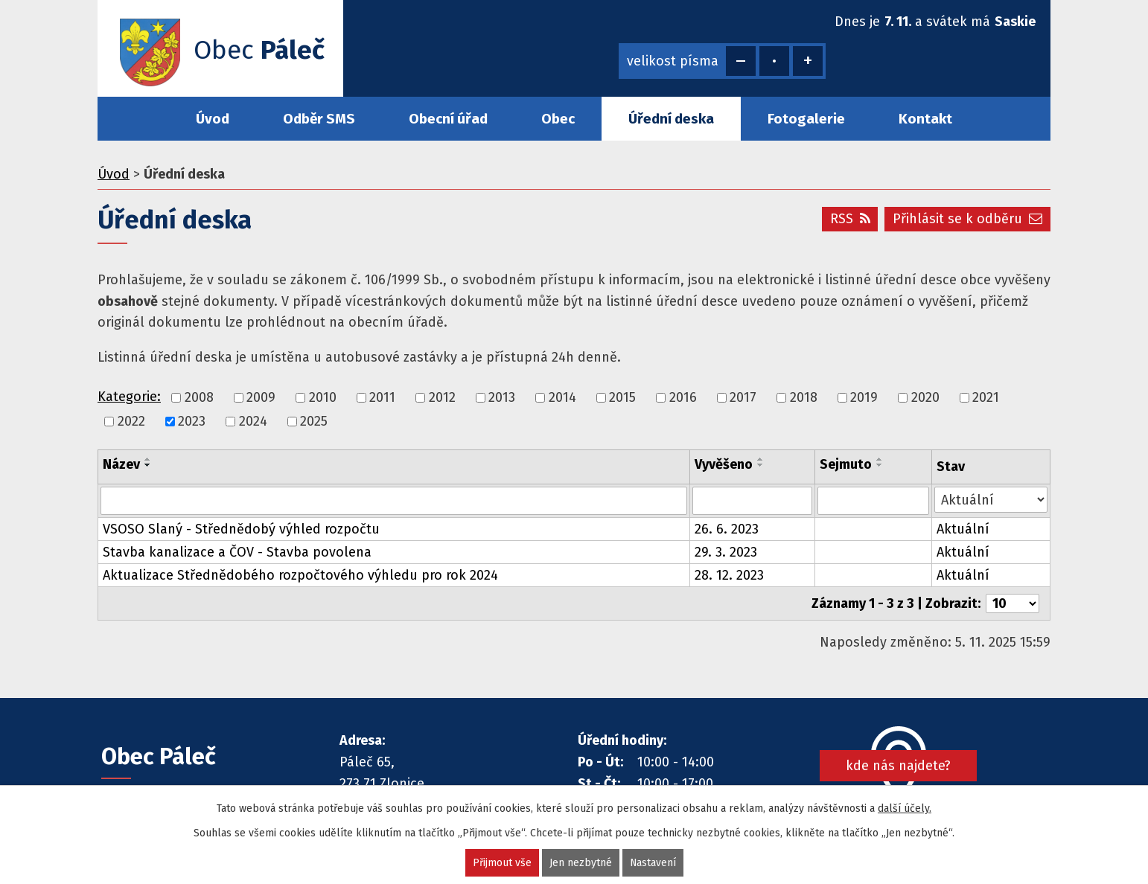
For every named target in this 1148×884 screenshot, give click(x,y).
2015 (622, 397)
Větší (808, 61)
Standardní (774, 61)
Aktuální (963, 529)
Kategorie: (129, 396)
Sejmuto (846, 464)
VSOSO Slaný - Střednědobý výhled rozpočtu (241, 529)
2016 (683, 397)
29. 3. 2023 (726, 552)
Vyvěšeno (724, 464)
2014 (562, 397)
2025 (314, 421)
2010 (323, 397)
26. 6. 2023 (727, 529)
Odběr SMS (319, 118)
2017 (743, 397)
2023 (191, 421)
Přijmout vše (501, 862)
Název (121, 464)
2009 (260, 397)
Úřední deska (671, 118)
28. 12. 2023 (729, 575)
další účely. (904, 808)
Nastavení (652, 862)
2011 (382, 397)
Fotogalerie (806, 118)
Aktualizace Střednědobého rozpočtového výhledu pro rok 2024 (300, 575)
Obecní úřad (448, 118)
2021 (985, 397)
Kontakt (925, 118)
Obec (558, 118)
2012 (442, 397)
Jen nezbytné (580, 862)
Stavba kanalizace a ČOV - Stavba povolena (237, 552)
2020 (925, 397)
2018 (803, 397)
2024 (253, 421)
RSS (850, 219)
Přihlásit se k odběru (967, 219)
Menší (741, 61)
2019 (864, 397)
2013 (501, 397)
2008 (199, 397)
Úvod (212, 118)
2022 (131, 421)
